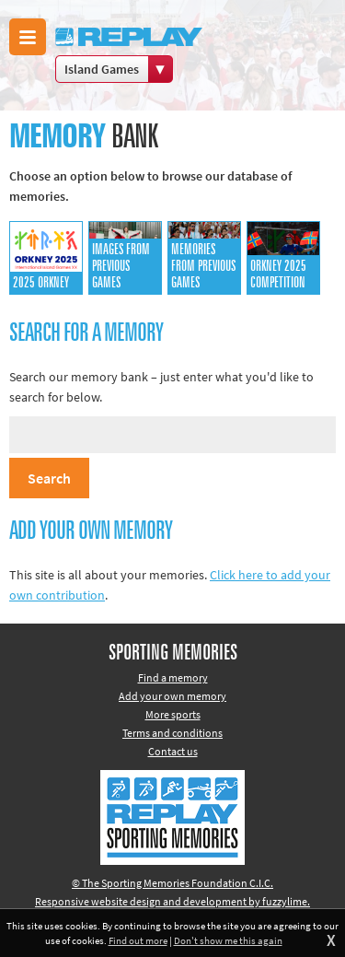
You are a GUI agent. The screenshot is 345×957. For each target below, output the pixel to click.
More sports (173, 714)
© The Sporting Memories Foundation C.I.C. (172, 883)
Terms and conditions (172, 733)
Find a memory (173, 677)
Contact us (173, 751)
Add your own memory (172, 696)
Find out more (138, 940)
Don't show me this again (228, 940)
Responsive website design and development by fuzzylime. (172, 901)
